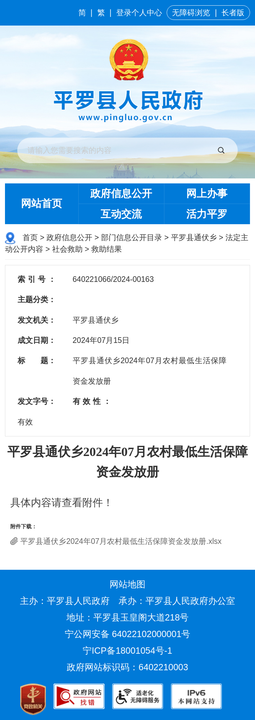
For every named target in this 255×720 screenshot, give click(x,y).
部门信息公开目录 (131, 237)
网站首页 (41, 203)
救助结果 (106, 249)
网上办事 (206, 193)
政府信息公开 (121, 193)
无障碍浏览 (191, 12)
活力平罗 (206, 214)
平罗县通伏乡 (194, 237)
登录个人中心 (139, 12)
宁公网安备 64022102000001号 (128, 634)
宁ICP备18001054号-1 (129, 651)
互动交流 (121, 214)
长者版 (232, 12)
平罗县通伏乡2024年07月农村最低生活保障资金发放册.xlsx (120, 541)
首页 (30, 237)
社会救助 (67, 249)
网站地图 (127, 584)
